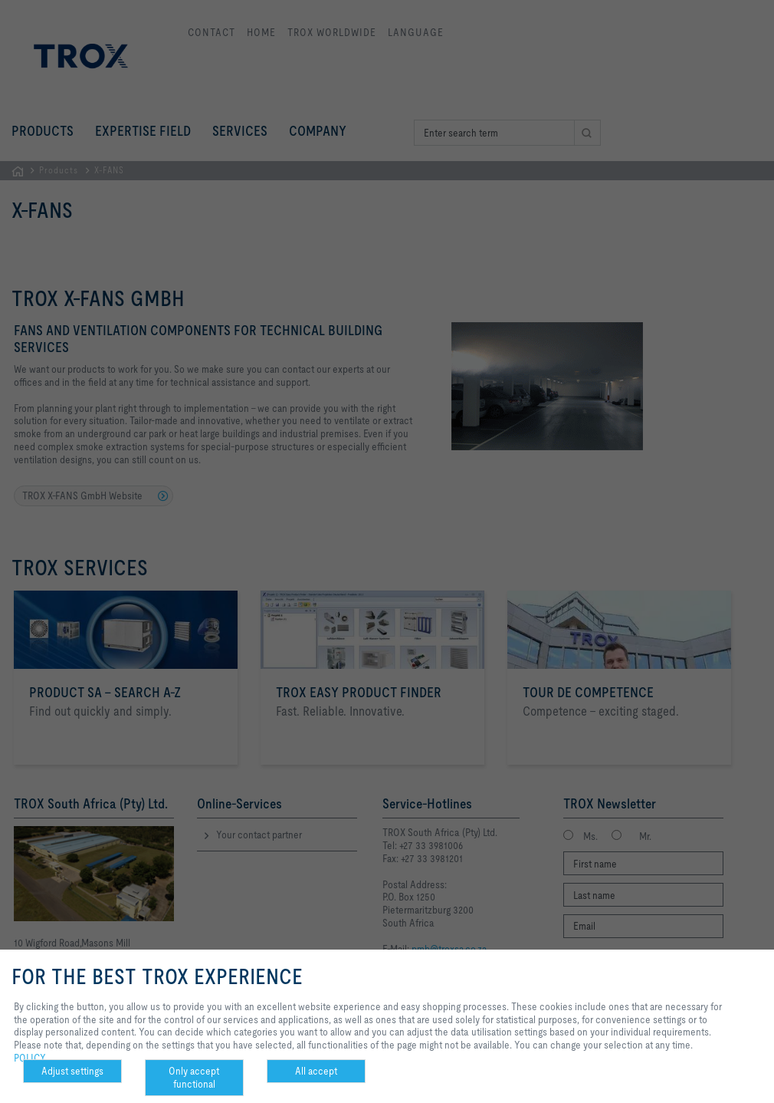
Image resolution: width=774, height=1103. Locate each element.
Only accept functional (194, 1077)
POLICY (30, 1058)
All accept (316, 1071)
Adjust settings (72, 1071)
